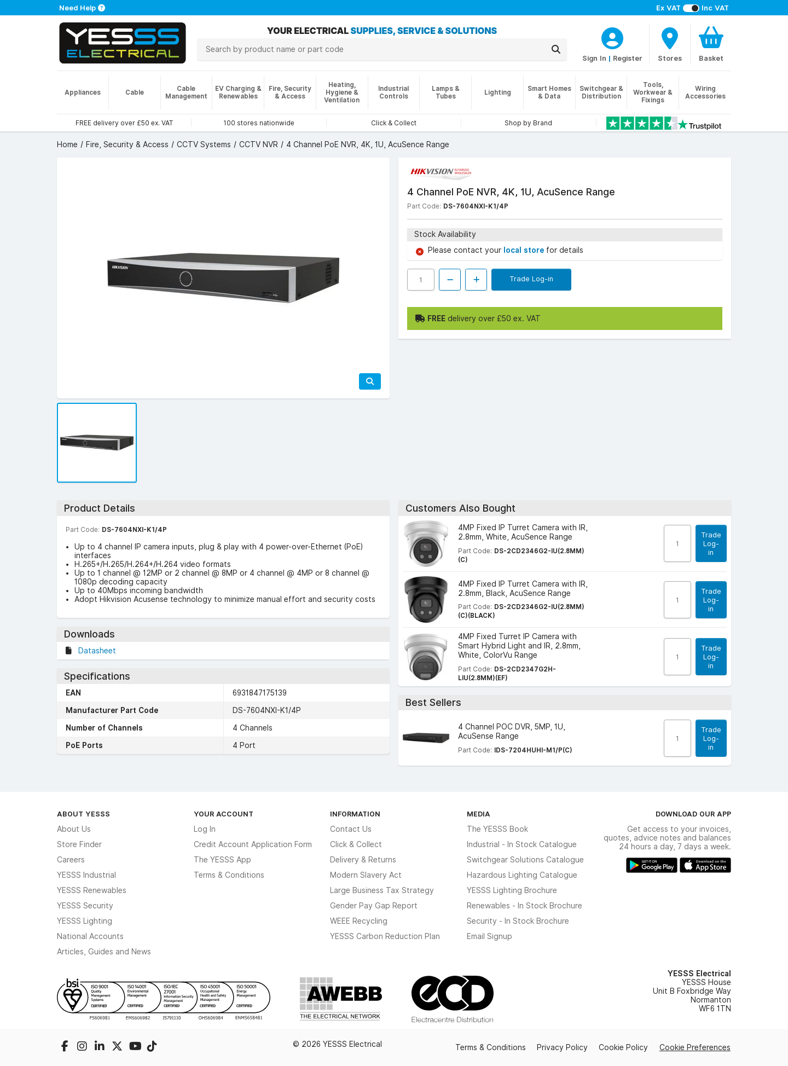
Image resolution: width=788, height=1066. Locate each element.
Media (478, 813)
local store (524, 250)
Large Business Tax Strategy (382, 890)
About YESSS (83, 813)
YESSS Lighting (84, 921)
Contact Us (351, 829)
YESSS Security (85, 905)
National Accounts (90, 936)
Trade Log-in (531, 278)
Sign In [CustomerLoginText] (594, 58)
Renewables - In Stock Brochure (524, 905)
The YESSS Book (497, 829)
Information (355, 813)
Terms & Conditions (229, 875)
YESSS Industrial (86, 875)
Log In (205, 829)
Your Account (223, 813)
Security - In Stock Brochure (518, 921)
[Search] (556, 49)
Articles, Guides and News (104, 951)
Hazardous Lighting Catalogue (522, 875)
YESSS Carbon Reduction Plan (385, 936)
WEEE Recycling (358, 921)
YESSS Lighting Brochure (512, 890)
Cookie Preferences (695, 1047)
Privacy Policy (562, 1047)
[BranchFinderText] (669, 43)
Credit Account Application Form (253, 844)
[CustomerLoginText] (612, 36)
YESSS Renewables (91, 890)
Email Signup (489, 936)
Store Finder (79, 844)
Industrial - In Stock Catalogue (522, 844)
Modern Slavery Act (366, 875)
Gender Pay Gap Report (374, 905)
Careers (71, 859)
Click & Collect (356, 844)
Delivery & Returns (363, 859)
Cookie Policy (623, 1047)
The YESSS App (222, 859)
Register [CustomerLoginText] (627, 58)
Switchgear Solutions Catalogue (525, 859)
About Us (74, 829)
